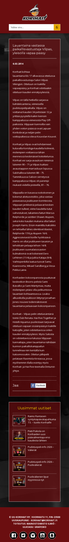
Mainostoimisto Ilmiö (40, 523)
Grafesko (40, 527)
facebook (38, 385)
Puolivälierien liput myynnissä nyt (38, 478)
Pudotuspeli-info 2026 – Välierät (41, 448)
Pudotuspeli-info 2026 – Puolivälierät (41, 463)
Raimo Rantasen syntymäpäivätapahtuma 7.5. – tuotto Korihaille (42, 419)
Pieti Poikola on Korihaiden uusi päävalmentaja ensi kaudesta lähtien (39, 435)
